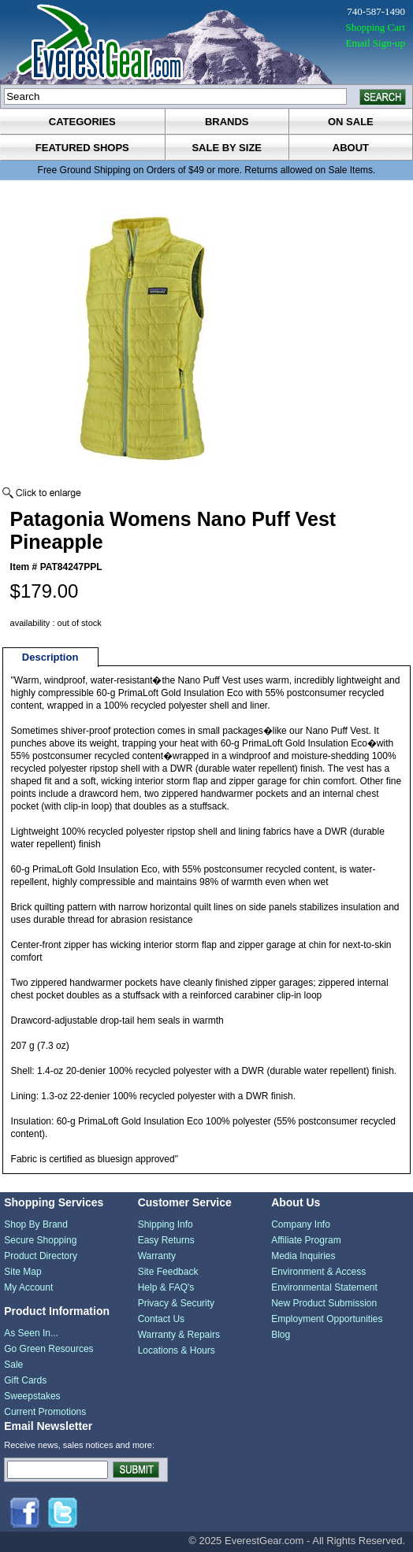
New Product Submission (324, 1303)
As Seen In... (31, 1333)
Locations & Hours (176, 1350)
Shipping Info (165, 1224)
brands (227, 122)
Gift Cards (25, 1380)
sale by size (227, 148)
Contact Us (161, 1318)
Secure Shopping (40, 1240)
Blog (280, 1334)
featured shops (82, 148)
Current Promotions (45, 1411)
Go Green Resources (48, 1348)
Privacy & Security (176, 1303)
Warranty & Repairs (179, 1334)
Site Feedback (168, 1271)
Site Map (22, 1271)
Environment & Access (318, 1271)
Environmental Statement (324, 1287)
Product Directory (40, 1255)
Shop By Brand (36, 1224)
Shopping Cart (375, 27)
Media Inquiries (303, 1255)
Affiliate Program (305, 1240)
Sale (13, 1364)
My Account (28, 1287)
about (351, 148)
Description (50, 657)
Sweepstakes (32, 1396)
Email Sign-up (375, 43)
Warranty (157, 1255)
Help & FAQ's (166, 1287)
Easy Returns (166, 1240)
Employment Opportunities (326, 1318)
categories (82, 122)
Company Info (300, 1224)
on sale (351, 122)
